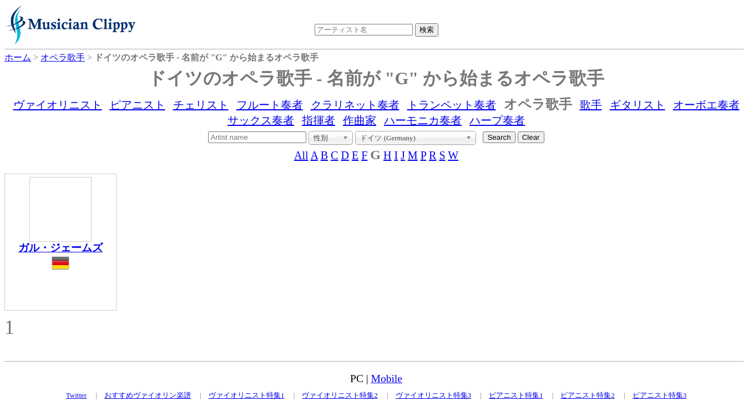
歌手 (591, 105)
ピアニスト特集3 (660, 395)
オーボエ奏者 (706, 105)
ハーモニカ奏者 (423, 120)
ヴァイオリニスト (57, 105)
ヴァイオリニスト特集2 (340, 395)
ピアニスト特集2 (587, 395)
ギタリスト (637, 105)
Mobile (386, 378)
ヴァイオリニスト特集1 (247, 395)
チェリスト (201, 105)
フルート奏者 (269, 105)
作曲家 (359, 120)
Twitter (76, 395)
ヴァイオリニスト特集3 (434, 395)
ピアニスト (137, 105)
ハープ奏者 (497, 120)
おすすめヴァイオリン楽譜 (147, 395)
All (301, 155)
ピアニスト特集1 (516, 395)
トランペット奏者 (451, 105)
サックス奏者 (261, 120)
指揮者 (318, 120)
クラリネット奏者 (355, 105)
